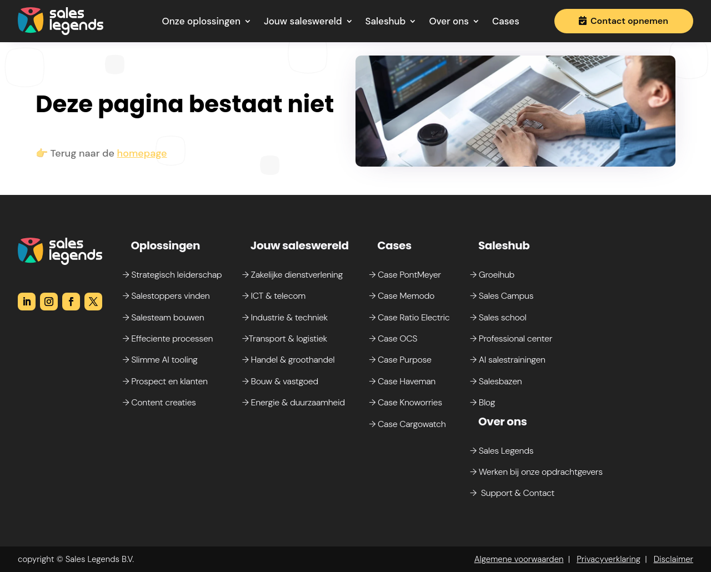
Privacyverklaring (608, 559)
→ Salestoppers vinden (165, 296)
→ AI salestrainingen (507, 359)
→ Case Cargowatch (407, 424)
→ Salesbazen (496, 381)
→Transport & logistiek (284, 338)
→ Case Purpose (400, 359)
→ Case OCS (393, 338)
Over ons (449, 21)
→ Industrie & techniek (285, 317)
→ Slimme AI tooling (159, 359)
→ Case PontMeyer (404, 274)
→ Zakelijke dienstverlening (292, 274)
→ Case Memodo (401, 296)
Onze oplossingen (201, 21)
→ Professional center (511, 338)
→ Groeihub (492, 274)
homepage (142, 153)
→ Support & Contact (512, 493)
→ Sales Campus (501, 296)
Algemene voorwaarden (519, 559)
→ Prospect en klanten (164, 381)
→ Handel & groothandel (288, 359)
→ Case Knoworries (405, 402)
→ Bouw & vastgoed (280, 381)
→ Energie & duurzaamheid (293, 402)
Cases (505, 21)
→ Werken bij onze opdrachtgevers (536, 472)
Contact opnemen (629, 21)
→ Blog (482, 402)
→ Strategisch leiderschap (172, 274)
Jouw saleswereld (303, 21)
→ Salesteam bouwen (163, 317)
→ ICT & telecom (274, 296)
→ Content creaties (159, 402)
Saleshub (385, 21)
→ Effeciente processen (167, 338)
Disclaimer (673, 559)
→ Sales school (498, 317)
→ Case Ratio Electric (409, 317)
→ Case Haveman (402, 381)
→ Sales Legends (501, 450)
